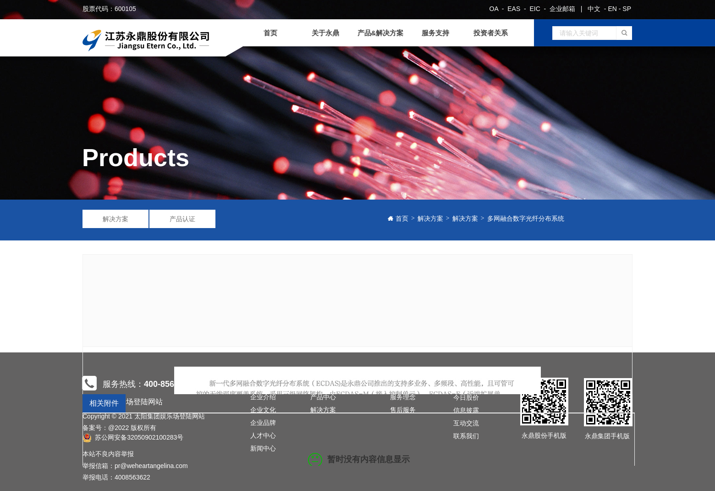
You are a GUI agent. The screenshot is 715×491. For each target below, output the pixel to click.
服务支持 (435, 33)
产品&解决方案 (381, 33)
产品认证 (182, 219)
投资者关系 (490, 33)
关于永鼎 (325, 33)
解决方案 (115, 219)
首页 (270, 33)
